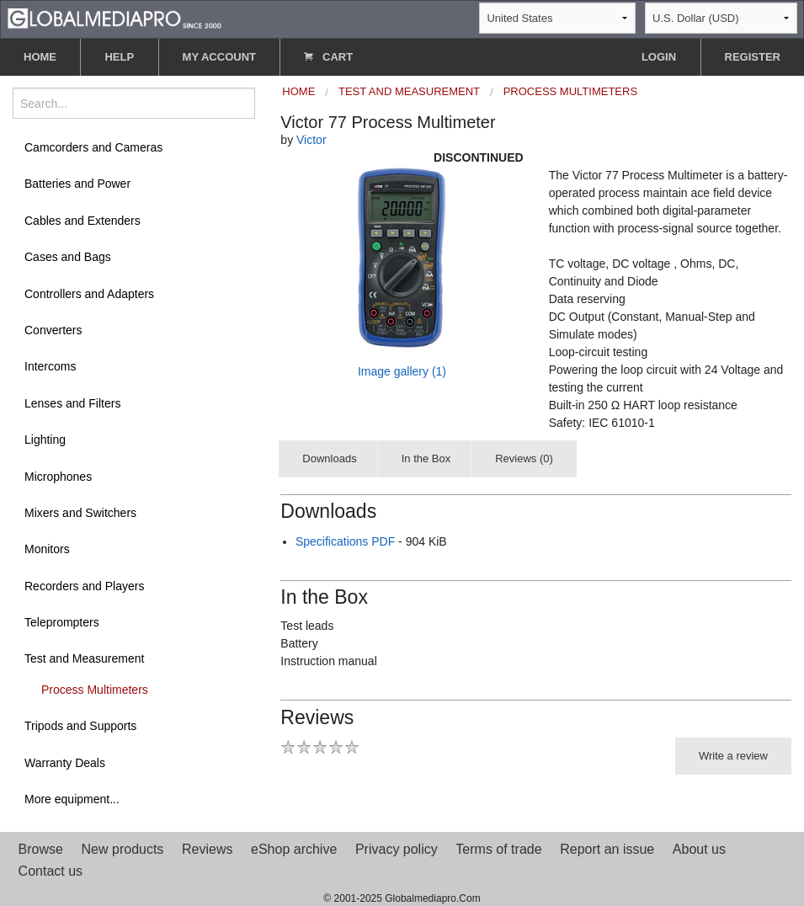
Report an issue (607, 849)
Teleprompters (61, 622)
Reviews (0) (524, 458)
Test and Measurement (84, 658)
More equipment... (72, 799)
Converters (53, 330)
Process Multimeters (94, 689)
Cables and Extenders (82, 220)
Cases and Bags (67, 257)
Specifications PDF (345, 541)
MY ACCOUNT (219, 57)
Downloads (329, 458)
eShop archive (294, 849)
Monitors (47, 549)
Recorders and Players (84, 586)
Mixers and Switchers (80, 513)
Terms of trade (498, 849)
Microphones (58, 476)
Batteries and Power (77, 183)
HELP (119, 57)
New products (123, 849)
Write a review (733, 755)
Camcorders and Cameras (93, 147)
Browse (41, 849)
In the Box (426, 458)
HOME (40, 57)
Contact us (51, 871)
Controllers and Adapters (89, 294)
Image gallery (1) (402, 371)
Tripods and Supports (80, 726)
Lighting (45, 439)
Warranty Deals (64, 763)
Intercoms (50, 366)
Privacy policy (396, 849)
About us (699, 849)
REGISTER (752, 57)
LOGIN (659, 57)
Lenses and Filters (72, 403)
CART (328, 57)
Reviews (207, 849)
